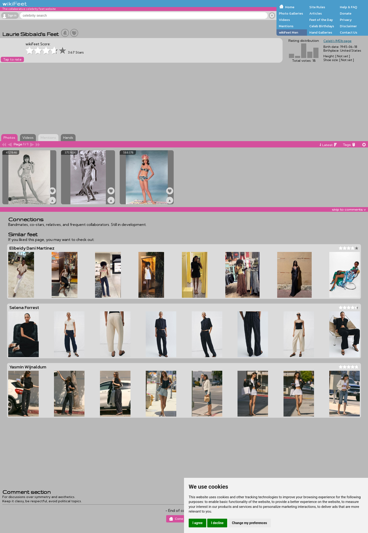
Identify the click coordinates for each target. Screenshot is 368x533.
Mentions (286, 26)
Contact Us (348, 32)
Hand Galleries (320, 32)
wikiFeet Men (288, 32)
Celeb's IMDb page (337, 41)
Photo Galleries (291, 13)
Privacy (346, 19)
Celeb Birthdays (321, 26)
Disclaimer (348, 26)
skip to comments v (349, 209)
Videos (284, 19)
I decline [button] (217, 523)
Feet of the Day (321, 19)
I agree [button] (197, 523)
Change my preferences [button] (249, 523)
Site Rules (317, 7)
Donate (345, 13)
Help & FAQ (348, 7)
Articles (315, 13)
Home (289, 7)
